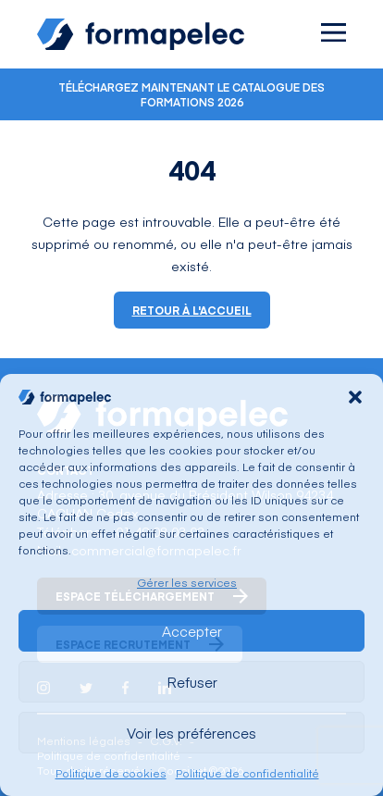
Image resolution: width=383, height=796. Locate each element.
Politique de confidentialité (247, 772)
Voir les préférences (191, 732)
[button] (355, 397)
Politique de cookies (111, 772)
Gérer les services (187, 582)
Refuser (192, 681)
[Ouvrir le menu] (333, 32)
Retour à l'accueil (192, 310)
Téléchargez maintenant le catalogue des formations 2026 (191, 94)
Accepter (192, 631)
